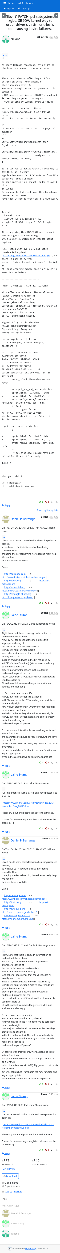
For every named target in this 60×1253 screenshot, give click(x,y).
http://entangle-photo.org (17, 593)
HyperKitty (30, 1248)
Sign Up (24, 8)
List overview (9, 1168)
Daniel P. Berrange (23, 519)
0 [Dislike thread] (47, 501)
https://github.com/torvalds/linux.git (26, 255)
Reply (6, 505)
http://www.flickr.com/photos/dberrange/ (23, 577)
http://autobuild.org (14, 587)
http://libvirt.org (12, 580)
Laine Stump (19, 615)
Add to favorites (12, 1191)
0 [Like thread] (41, 501)
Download (10, 1176)
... (5, 54)
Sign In (9, 8)
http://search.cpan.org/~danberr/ (19, 590)
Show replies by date (47, 510)
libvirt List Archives (20, 3)
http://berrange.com (15, 573)
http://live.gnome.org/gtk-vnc (17, 597)
